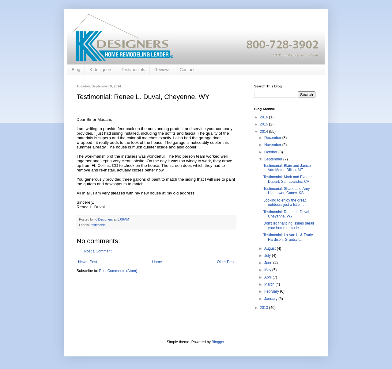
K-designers (100, 69)
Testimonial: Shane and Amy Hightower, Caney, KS (286, 190)
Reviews (162, 69)
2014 (264, 131)
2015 (264, 124)
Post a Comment (97, 251)
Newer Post (87, 262)
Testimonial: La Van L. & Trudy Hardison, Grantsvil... (288, 237)
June (268, 263)
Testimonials (133, 69)
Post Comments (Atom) (118, 271)
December (273, 138)
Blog (76, 69)
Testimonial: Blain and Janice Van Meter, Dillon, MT (287, 167)
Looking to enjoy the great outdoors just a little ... (284, 202)
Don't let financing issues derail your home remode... (288, 225)
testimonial (99, 225)
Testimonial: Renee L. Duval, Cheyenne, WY (286, 214)
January (271, 299)
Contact (187, 69)
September (273, 159)
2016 (264, 117)
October (271, 152)
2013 (264, 308)
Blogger (218, 342)
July (268, 255)
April (268, 277)
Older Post (225, 262)
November (273, 145)
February (272, 291)
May (268, 270)
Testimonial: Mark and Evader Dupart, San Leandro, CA (287, 179)
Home (157, 262)
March (270, 284)
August (270, 248)
